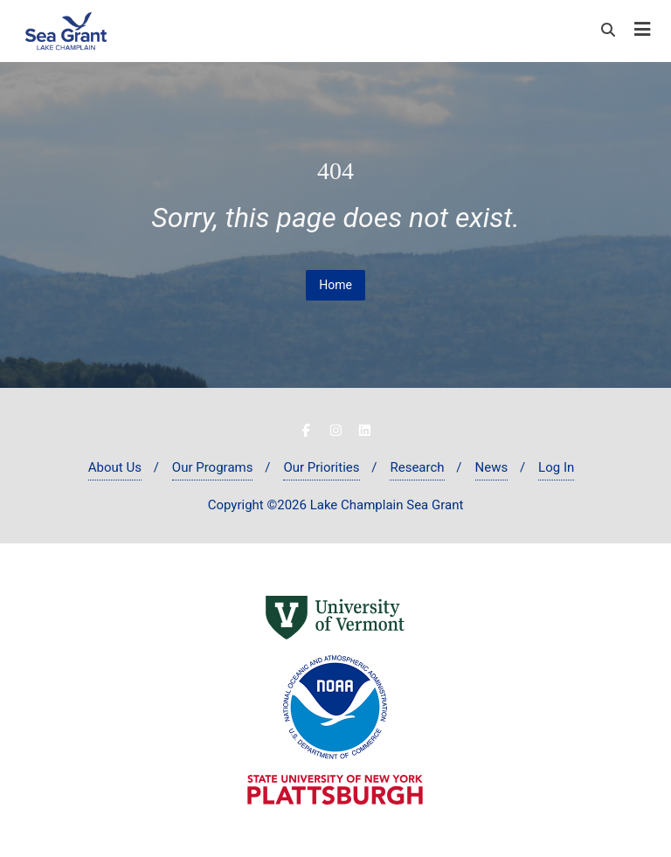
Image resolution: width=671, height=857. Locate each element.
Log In (556, 467)
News (491, 467)
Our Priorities (321, 467)
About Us (115, 467)
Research (417, 467)
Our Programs (212, 467)
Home (335, 285)
